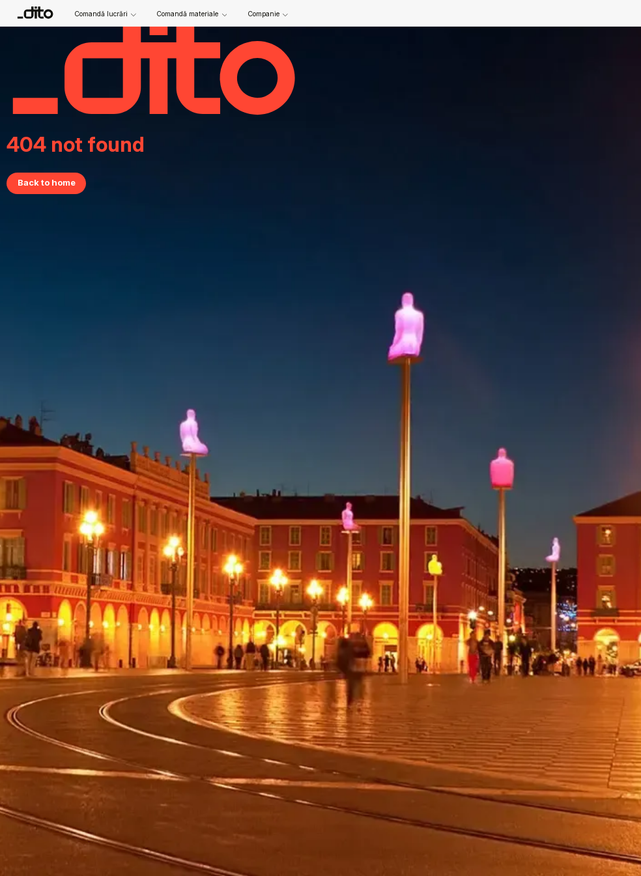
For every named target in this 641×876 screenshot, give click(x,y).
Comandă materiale (191, 14)
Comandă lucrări (105, 14)
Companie (268, 14)
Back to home (47, 182)
